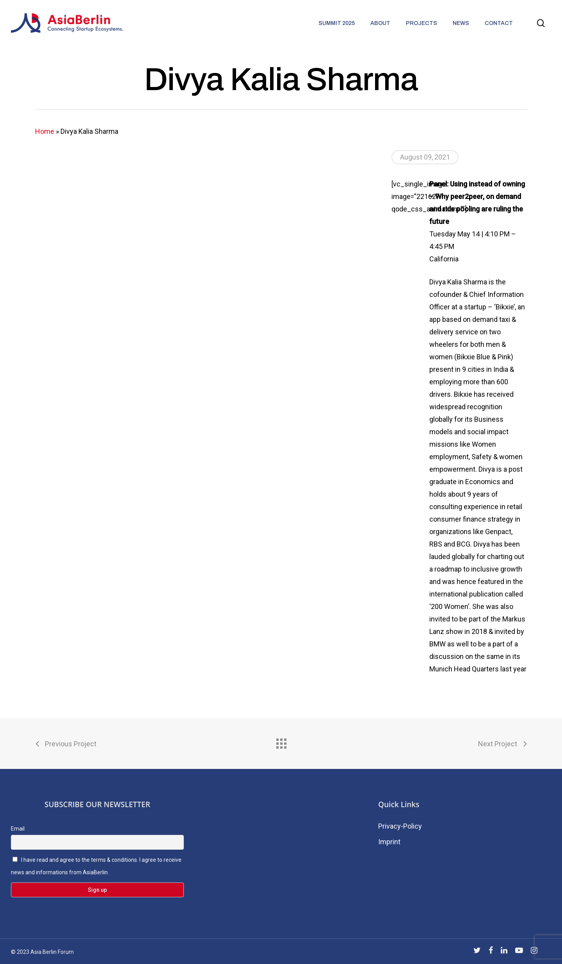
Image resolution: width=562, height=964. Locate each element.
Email (18, 829)
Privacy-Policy (400, 826)
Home (44, 131)
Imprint (389, 842)
